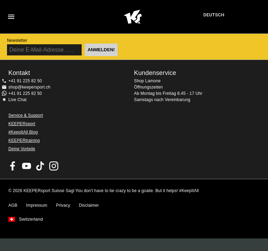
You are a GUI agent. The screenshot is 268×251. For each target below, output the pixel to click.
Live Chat (17, 99)
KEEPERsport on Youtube (26, 165)
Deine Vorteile (21, 148)
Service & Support (25, 115)
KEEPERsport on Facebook (12, 165)
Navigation (11, 16)
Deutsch (213, 14)
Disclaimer (89, 205)
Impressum (36, 205)
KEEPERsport (21, 123)
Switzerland (31, 219)
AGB (12, 205)
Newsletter (17, 40)
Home (133, 17)
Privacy (63, 205)
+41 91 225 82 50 (25, 80)
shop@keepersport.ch (29, 87)
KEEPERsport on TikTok (40, 165)
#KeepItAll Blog (23, 132)
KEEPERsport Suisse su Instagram (53, 165)
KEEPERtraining (24, 140)
